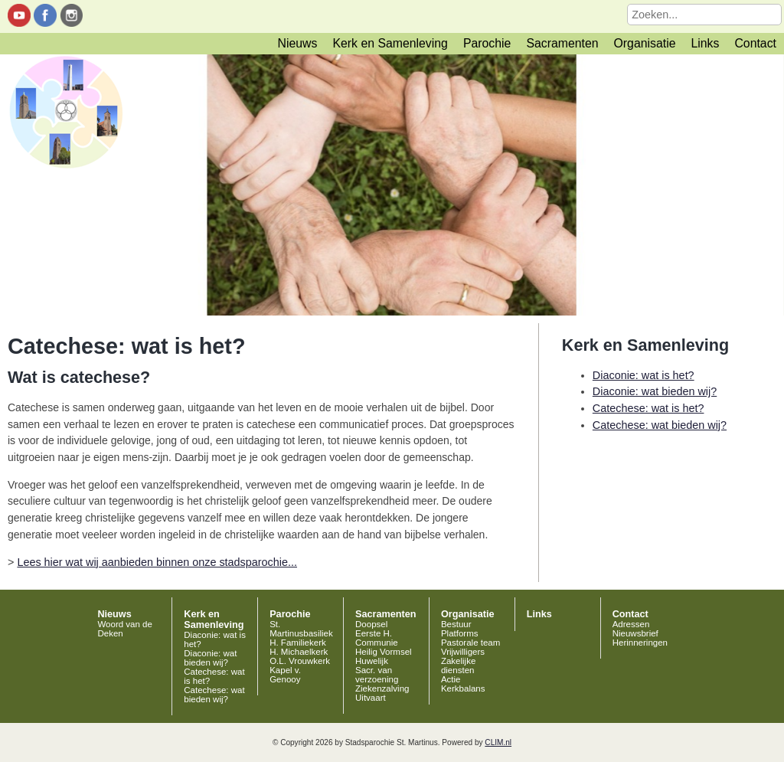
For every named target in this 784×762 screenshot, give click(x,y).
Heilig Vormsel (383, 651)
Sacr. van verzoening (376, 675)
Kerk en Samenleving (389, 43)
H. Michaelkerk (299, 651)
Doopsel (371, 624)
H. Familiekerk (298, 642)
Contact (755, 43)
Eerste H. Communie (376, 638)
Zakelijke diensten (458, 665)
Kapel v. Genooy (285, 675)
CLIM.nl (498, 742)
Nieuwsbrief (635, 633)
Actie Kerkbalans (463, 684)
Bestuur (456, 624)
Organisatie (645, 43)
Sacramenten (562, 43)
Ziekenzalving (382, 688)
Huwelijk (371, 661)
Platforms (460, 633)
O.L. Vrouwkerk (300, 661)
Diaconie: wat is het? (643, 375)
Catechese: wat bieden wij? (660, 425)
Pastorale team (470, 642)
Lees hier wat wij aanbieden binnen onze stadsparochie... (157, 562)
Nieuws (298, 43)
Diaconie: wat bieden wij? (655, 391)
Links (705, 43)
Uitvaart (370, 697)
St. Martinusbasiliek (301, 629)
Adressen (631, 624)
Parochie (487, 43)
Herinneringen (640, 642)
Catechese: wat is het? (648, 408)
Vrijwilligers (463, 651)
